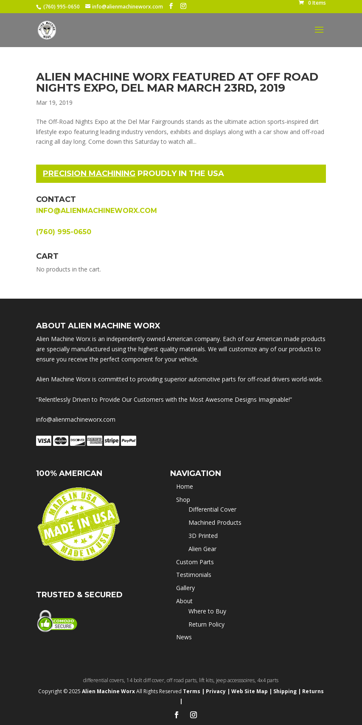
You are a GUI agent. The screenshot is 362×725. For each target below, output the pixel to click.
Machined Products (214, 522)
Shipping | (287, 691)
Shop (183, 499)
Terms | (194, 691)
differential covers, (104, 680)
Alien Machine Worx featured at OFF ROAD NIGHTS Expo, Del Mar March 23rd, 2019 (177, 82)
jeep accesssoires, (236, 680)
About (184, 601)
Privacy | (218, 691)
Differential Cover (212, 509)
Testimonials (193, 575)
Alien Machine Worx (109, 691)
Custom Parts (195, 562)
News (184, 637)
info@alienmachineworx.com (96, 211)
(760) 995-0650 (61, 6)
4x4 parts (267, 680)
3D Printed (203, 536)
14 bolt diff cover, (146, 680)
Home (184, 486)
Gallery (185, 588)
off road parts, (183, 680)
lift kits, (207, 680)
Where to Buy (207, 611)
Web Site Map (249, 691)
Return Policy (206, 624)
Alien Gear (202, 549)
